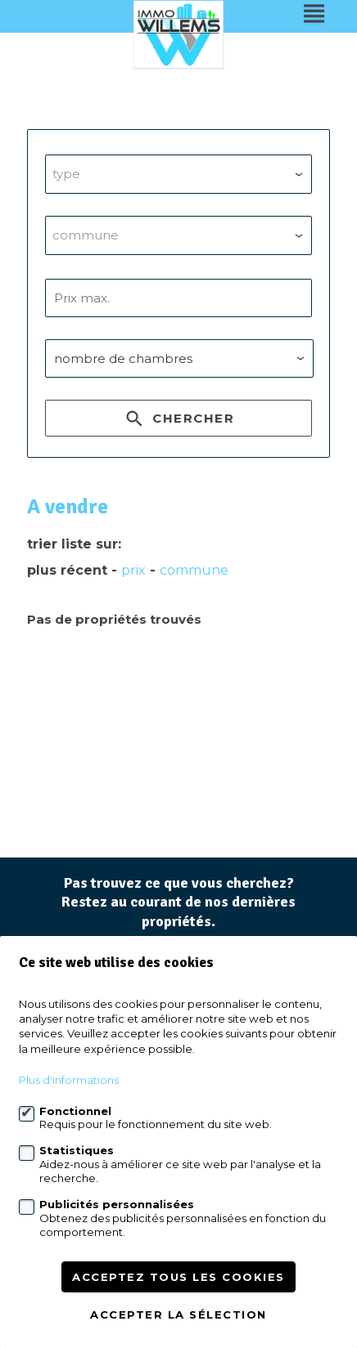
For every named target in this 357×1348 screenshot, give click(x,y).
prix (133, 570)
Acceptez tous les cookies (178, 1276)
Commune (194, 570)
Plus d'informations (69, 1079)
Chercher (178, 421)
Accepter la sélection (178, 1314)
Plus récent (67, 570)
